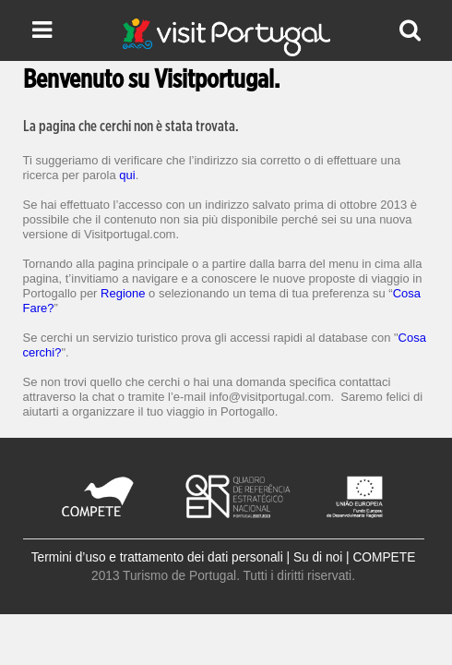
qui (127, 175)
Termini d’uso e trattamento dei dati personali (157, 557)
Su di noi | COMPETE (354, 557)
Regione (123, 293)
